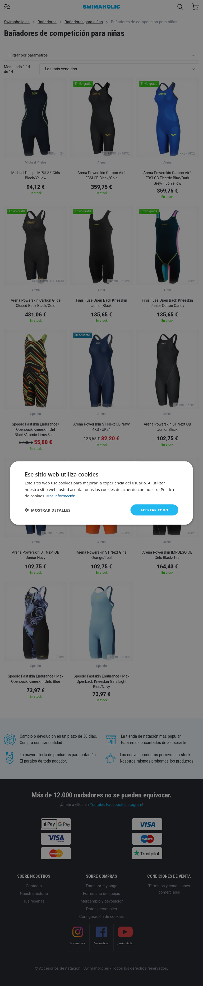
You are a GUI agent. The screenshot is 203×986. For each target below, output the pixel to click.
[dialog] (101, 493)
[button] (47, 510)
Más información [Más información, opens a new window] (61, 495)
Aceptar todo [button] (153, 509)
